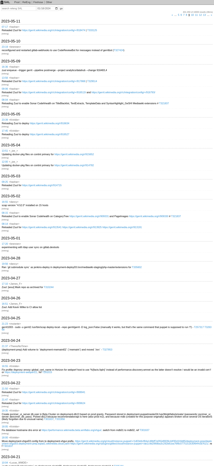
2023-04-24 (10, 340)
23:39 (5, 119)
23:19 (5, 47)
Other (49, 2)
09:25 (5, 182)
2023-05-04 (10, 145)
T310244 (49, 287)
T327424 (118, 50)
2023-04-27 (10, 278)
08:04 (5, 99)
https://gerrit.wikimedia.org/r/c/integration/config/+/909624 (53, 403)
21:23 (5, 323)
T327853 (107, 349)
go (61, 8)
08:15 (5, 213)
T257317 (199, 327)
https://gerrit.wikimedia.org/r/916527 (49, 134)
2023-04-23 (10, 360)
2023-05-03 (10, 176)
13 (204, 15)
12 (200, 15)
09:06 (5, 89)
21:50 (5, 388)
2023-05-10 (10, 41)
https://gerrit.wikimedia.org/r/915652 (74, 154)
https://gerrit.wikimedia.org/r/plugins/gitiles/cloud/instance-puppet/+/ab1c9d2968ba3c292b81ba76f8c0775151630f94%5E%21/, (139, 443)
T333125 (92, 30)
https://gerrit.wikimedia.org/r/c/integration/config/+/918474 (53, 30)
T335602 (137, 267)
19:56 (5, 264)
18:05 (5, 426)
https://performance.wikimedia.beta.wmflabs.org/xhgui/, (72, 430)
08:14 (5, 224)
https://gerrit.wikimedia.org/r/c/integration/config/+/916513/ (54, 92)
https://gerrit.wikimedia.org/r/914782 (74, 165)
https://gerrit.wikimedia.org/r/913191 (122, 227)
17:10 (5, 283)
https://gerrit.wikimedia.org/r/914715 (42, 185)
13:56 (5, 78)
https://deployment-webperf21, (21, 372)
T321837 (164, 103)
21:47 (5, 399)
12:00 (5, 161)
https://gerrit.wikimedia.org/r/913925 (82, 227)
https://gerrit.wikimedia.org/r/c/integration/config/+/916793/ (123, 92)
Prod (17, 2)
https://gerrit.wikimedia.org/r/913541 (42, 227)
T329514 (92, 81)
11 (196, 15)
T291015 (47, 372)
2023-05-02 (10, 196)
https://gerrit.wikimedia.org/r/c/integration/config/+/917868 (53, 81)
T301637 (49, 419)
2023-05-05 (10, 114)
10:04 (5, 462)
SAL (5, 2)
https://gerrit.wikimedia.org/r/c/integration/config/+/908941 (53, 392)
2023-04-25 (10, 318)
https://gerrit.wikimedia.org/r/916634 (49, 123)
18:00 (5, 437)
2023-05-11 (10, 21)
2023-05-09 (10, 61)
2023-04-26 (10, 298)
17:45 (5, 130)
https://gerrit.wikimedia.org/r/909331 (89, 216)
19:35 (5, 410)
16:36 (5, 67)
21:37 (5, 346)
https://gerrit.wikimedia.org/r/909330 (148, 216)
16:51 (5, 303)
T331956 (60, 419)
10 (192, 15)
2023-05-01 (10, 238)
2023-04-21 (10, 457)
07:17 (5, 27)
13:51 (5, 150)
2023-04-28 (10, 258)
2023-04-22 (10, 383)
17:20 (5, 244)
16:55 (5, 202)
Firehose (38, 2)
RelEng (26, 2)
